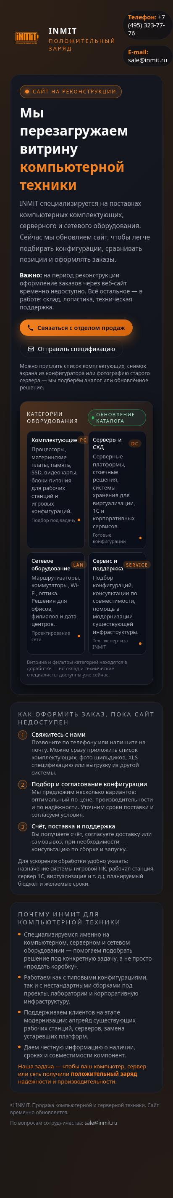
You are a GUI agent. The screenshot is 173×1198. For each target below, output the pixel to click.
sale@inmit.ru (147, 60)
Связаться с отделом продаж (76, 328)
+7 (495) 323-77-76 (146, 25)
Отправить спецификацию (71, 349)
